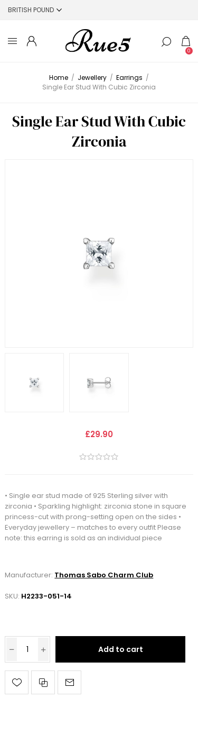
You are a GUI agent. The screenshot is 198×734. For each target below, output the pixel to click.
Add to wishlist (17, 682)
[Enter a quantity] (27, 649)
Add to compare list (43, 682)
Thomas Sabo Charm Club (103, 575)
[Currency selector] (35, 10)
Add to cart (120, 649)
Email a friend (69, 682)
